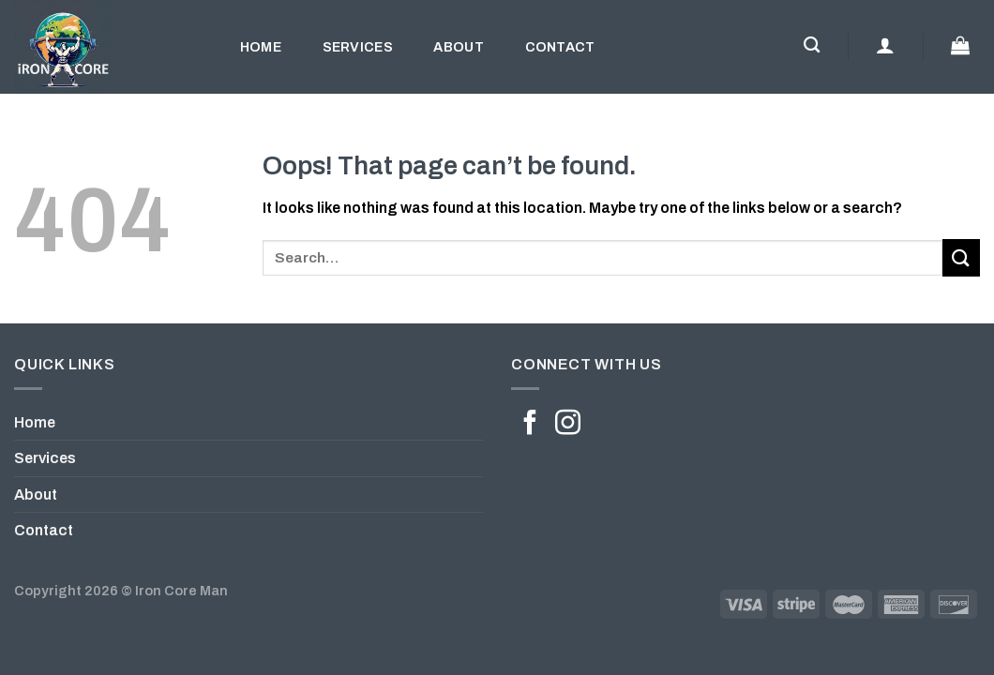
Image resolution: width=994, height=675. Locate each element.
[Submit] (961, 257)
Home (260, 46)
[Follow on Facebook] (530, 425)
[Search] (811, 45)
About (458, 46)
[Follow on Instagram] (567, 425)
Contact (560, 46)
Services (358, 46)
